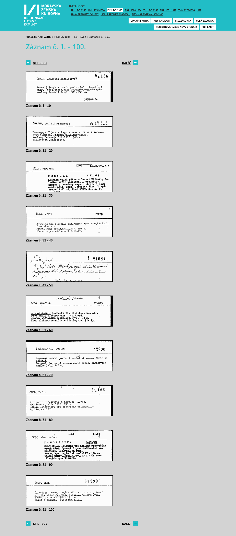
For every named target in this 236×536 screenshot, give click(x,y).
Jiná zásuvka (183, 21)
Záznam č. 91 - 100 (40, 509)
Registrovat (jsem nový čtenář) (176, 27)
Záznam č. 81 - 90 (39, 464)
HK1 (199, 10)
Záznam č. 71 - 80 (39, 420)
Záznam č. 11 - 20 (39, 150)
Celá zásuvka (205, 21)
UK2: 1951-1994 (96, 10)
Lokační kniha (140, 21)
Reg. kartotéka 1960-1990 (147, 14)
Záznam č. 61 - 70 (39, 375)
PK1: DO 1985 (114, 10)
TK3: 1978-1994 (186, 10)
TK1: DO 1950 (150, 10)
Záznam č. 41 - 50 (39, 285)
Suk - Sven (80, 36)
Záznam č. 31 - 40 (39, 240)
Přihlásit (208, 27)
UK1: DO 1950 (78, 10)
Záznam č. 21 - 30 (39, 195)
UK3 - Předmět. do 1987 (84, 14)
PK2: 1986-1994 (133, 10)
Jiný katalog (161, 21)
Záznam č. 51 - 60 (39, 330)
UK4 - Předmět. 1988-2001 (115, 14)
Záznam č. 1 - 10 (38, 105)
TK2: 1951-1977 (168, 10)
